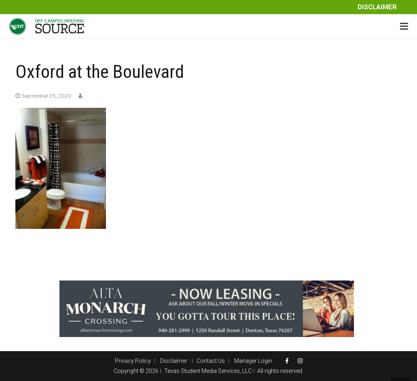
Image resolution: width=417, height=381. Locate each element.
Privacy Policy (133, 361)
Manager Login (253, 361)
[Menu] (404, 26)
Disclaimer (377, 7)
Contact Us (211, 361)
